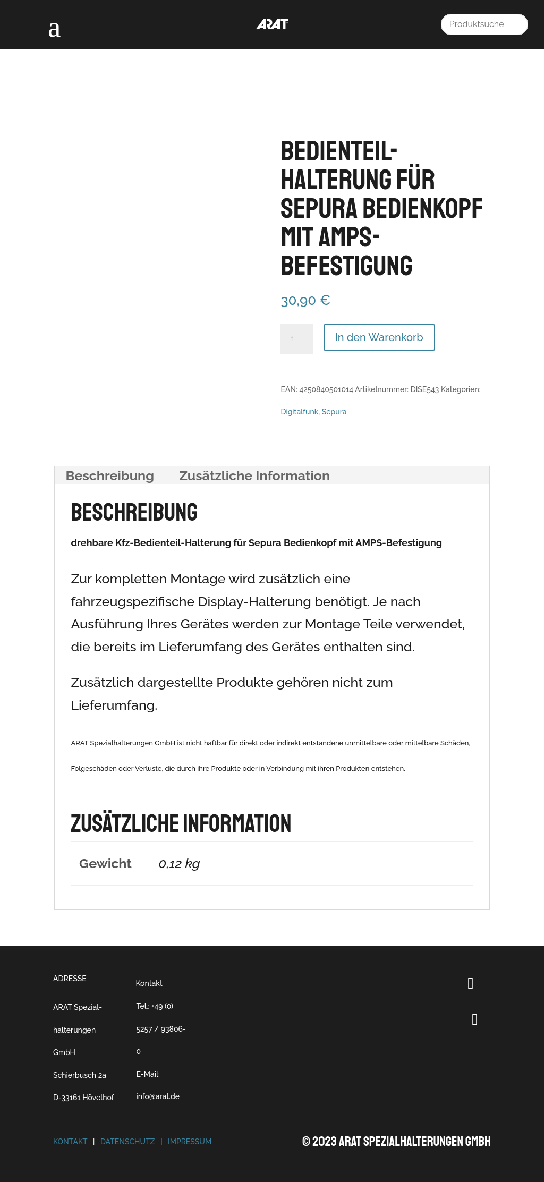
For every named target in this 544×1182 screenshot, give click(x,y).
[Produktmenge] (296, 339)
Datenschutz (127, 1141)
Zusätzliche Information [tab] (254, 475)
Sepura (334, 411)
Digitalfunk (299, 411)
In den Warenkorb (379, 337)
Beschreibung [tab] (109, 475)
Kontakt (148, 983)
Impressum (189, 1141)
